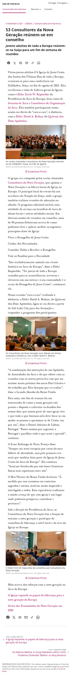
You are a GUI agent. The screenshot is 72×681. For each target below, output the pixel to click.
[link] (8, 617)
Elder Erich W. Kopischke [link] (33, 94)
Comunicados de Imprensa (14, 9)
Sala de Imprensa (11, 4)
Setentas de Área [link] (18, 103)
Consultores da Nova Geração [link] (26, 183)
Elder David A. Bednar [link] (30, 116)
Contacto (48, 9)
